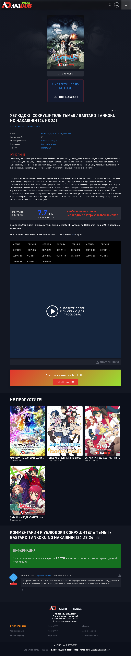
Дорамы (86, 626)
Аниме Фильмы (89, 631)
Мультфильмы (54, 635)
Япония (20, 126)
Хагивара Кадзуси (49, 140)
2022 (12, 126)
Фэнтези (67, 133)
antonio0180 (27, 575)
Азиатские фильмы (90, 635)
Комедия (45, 133)
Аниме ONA (53, 631)
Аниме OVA (53, 626)
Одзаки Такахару (48, 144)
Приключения (56, 133)
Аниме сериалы (34, 126)
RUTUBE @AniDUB (65, 97)
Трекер (45, 650)
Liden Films (46, 147)
